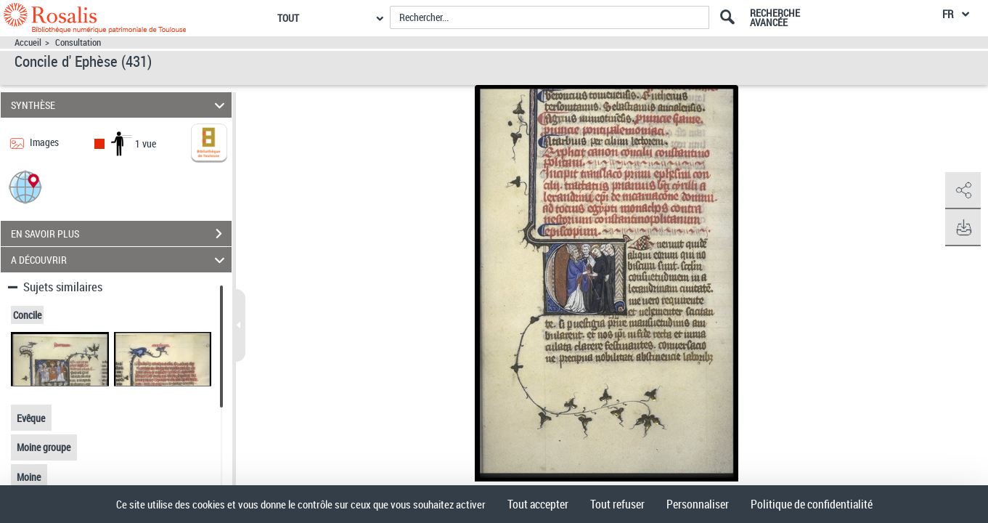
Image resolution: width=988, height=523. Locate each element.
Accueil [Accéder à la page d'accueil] (28, 42)
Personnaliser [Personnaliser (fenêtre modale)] (697, 504)
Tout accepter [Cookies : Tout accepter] (537, 504)
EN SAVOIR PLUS (121, 234)
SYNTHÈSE (120, 105)
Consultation (78, 42)
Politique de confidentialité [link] (812, 504)
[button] (25, 186)
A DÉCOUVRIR (120, 259)
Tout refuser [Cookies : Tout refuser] (617, 504)
